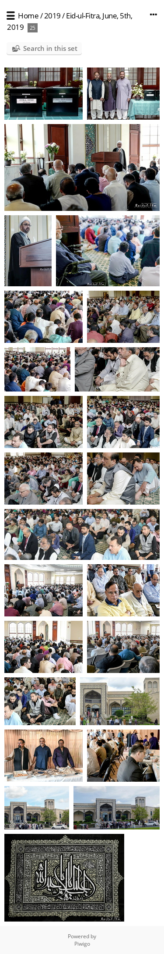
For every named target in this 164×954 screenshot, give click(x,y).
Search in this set (50, 48)
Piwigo (82, 943)
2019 (52, 16)
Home (28, 16)
